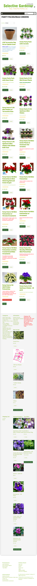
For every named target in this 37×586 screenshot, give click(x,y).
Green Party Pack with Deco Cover (8, 79)
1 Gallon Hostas (17, 383)
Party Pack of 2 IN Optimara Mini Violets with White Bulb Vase (8, 144)
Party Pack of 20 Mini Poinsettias (27, 178)
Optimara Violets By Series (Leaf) (7, 330)
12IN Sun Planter (17, 364)
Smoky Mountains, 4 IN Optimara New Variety (18, 454)
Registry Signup (21, 570)
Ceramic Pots (5, 319)
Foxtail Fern (16, 341)
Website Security (16, 317)
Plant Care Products (7, 332)
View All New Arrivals (18, 410)
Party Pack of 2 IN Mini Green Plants (26, 79)
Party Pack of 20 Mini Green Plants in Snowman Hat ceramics (27, 144)
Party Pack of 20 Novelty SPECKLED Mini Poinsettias (26, 250)
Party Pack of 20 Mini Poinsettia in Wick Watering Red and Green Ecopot (9, 180)
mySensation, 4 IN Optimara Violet (28, 452)
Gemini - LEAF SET (17, 473)
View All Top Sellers (28, 462)
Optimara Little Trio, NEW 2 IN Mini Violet (18, 431)
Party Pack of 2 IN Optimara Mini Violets (26, 111)
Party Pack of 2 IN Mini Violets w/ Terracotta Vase (8, 109)
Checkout (20, 565)
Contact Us (15, 321)
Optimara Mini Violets (7, 328)
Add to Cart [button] (5, 59)
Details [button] (11, 59)
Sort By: (3, 23)
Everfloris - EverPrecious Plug (28, 431)
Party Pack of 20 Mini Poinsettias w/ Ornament (27, 213)
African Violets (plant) (7, 318)
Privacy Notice (16, 322)
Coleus (15, 401)
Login (19, 569)
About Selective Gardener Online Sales (10, 577)
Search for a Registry (22, 571)
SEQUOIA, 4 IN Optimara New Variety (17, 540)
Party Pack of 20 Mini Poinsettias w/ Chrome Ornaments (9, 214)
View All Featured (17, 549)
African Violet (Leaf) (6, 317)
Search (19, 566)
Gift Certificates (5, 564)
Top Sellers (4, 567)
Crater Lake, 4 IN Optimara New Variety (17, 518)
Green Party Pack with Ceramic (25, 43)
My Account (20, 567)
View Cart (20, 564)
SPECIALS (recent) (6, 334)
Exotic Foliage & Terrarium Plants (6, 324)
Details (15, 346)
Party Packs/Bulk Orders (8, 331)
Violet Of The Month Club (8, 337)
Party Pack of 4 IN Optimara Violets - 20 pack (27, 288)
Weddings (5, 338)
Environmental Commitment (16, 324)
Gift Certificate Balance (7, 565)
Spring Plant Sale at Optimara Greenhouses (7, 336)
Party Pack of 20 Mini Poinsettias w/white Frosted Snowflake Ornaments (9, 251)
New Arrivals (5, 566)
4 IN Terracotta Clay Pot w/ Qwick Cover (9, 43)
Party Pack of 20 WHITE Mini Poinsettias (7, 287)
